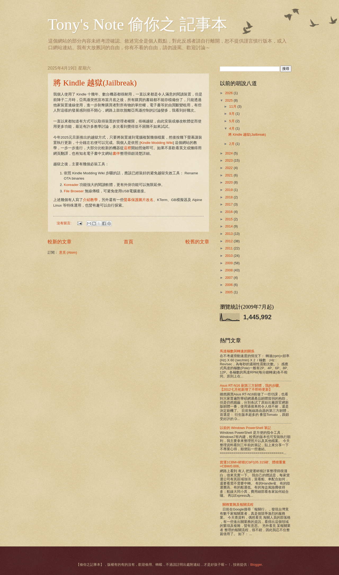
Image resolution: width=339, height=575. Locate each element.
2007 (229, 278)
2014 (229, 226)
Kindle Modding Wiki (157, 143)
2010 (229, 256)
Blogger (256, 565)
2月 (232, 144)
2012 (229, 241)
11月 (233, 106)
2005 (229, 292)
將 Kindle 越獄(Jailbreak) (95, 82)
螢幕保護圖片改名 (138, 200)
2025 (229, 100)
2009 (229, 263)
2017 (229, 204)
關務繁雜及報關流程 (237, 504)
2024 (229, 153)
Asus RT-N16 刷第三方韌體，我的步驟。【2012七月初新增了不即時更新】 (251, 387)
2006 (229, 285)
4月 (232, 128)
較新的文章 (60, 241)
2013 (229, 234)
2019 (229, 190)
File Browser (74, 191)
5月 (232, 121)
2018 (229, 197)
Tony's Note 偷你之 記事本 (137, 24)
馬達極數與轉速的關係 (237, 351)
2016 (229, 212)
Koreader (71, 185)
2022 (229, 168)
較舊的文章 (197, 241)
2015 (229, 219)
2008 (229, 270)
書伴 (116, 154)
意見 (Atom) (68, 252)
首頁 (128, 241)
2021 (229, 175)
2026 (229, 93)
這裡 (127, 148)
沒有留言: (64, 223)
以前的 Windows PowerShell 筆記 (245, 428)
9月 (232, 114)
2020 (229, 182)
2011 (229, 248)
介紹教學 (90, 200)
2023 (229, 160)
